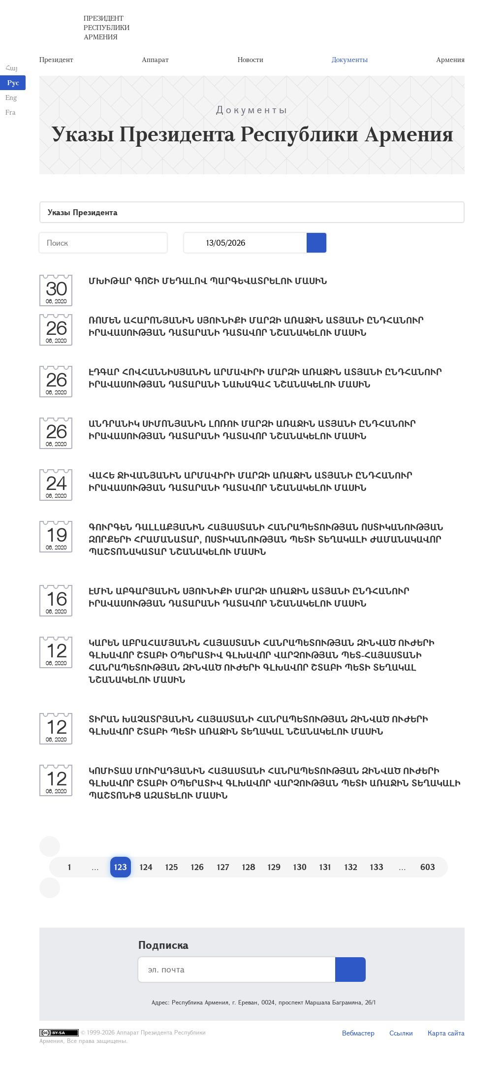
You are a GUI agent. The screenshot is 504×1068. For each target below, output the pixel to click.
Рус (13, 82)
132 (351, 870)
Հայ (11, 67)
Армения (450, 61)
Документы (350, 61)
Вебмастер (358, 1036)
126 (197, 870)
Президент (56, 61)
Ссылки (401, 1036)
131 (325, 870)
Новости (250, 61)
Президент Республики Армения (106, 29)
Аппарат (155, 61)
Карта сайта (446, 1036)
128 (248, 870)
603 (427, 870)
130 (300, 870)
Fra (10, 112)
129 (274, 870)
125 (171, 870)
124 (146, 870)
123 (120, 870)
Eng (10, 97)
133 (376, 870)
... (195, 246)
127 (223, 870)
